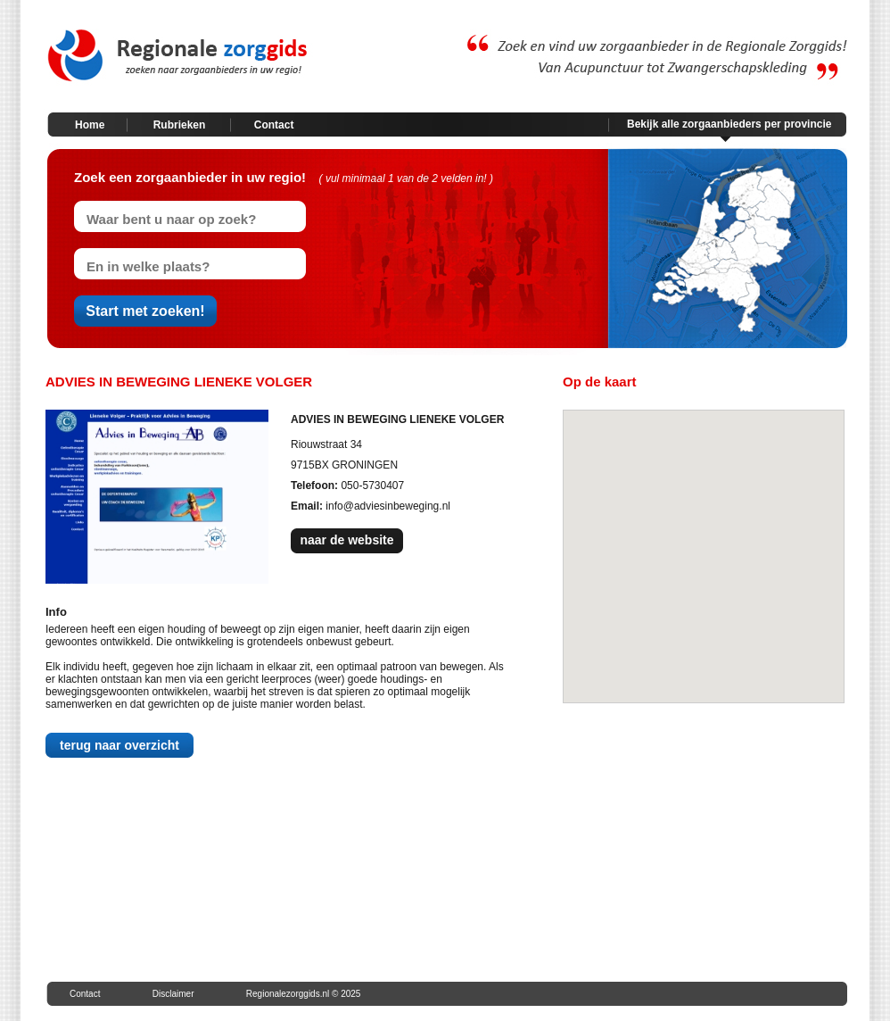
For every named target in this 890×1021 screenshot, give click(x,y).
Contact (274, 125)
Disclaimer (173, 994)
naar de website (346, 540)
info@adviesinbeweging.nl (388, 506)
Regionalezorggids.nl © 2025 (303, 994)
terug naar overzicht (119, 745)
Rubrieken (179, 125)
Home (89, 125)
